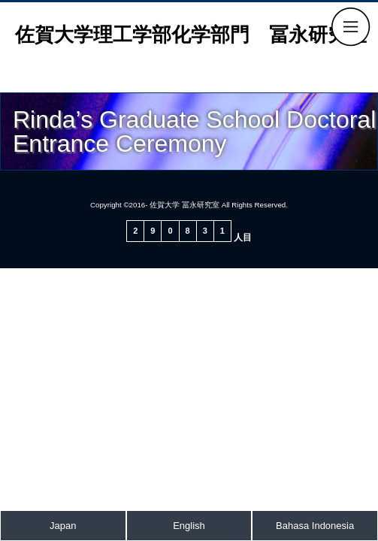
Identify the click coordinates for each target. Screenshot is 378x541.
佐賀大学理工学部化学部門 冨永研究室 (191, 34)
